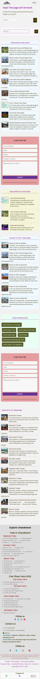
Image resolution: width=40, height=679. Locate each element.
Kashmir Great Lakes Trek (10, 540)
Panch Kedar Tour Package (11, 325)
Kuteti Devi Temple (15, 415)
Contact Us (35, 664)
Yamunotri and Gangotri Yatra (11, 589)
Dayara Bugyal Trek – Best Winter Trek (13, 569)
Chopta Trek (6, 553)
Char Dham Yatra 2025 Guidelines (20, 79)
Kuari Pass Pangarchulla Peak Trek (12, 551)
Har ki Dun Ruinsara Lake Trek (11, 555)
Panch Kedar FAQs (9, 335)
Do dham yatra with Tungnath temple (13, 591)
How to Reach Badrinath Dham (19, 91)
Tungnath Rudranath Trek (10, 603)
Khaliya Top (6, 542)
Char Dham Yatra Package (10, 584)
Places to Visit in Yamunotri (18, 265)
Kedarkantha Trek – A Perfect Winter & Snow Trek (17, 567)
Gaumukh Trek (29, 551)
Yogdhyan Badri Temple (17, 469)
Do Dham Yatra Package (10, 593)
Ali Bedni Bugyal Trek (27, 538)
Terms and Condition (27, 661)
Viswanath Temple (15, 425)
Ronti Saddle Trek (20, 561)
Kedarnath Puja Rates (17, 225)
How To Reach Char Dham (17, 103)
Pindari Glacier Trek (18, 553)
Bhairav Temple (14, 509)
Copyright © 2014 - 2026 (20, 666)
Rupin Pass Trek (7, 547)
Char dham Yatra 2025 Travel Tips (20, 70)
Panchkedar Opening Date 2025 (13, 340)
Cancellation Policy (17, 664)
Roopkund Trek (19, 547)
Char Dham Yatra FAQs (16, 113)
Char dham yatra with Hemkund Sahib (13, 582)
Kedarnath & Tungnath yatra (11, 605)
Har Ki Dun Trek (8, 561)
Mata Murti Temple (15, 478)
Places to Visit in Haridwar (17, 243)
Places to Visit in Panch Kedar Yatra (20, 58)
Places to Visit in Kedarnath (18, 298)
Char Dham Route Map (17, 198)
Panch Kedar (23, 335)
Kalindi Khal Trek (8, 571)
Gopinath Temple (14, 488)
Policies (7, 661)
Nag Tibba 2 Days (17, 542)
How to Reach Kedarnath (18, 212)
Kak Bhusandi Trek (21, 571)
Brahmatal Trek (8, 565)
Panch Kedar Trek (9, 330)
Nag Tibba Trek (8, 573)
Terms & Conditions (25, 182)
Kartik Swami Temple (16, 437)
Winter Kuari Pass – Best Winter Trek (13, 563)
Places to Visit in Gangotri (17, 275)
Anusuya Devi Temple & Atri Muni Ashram (22, 500)
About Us (28, 664)
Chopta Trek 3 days (25, 540)
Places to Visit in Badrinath (18, 286)
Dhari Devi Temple (15, 449)
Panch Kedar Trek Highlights (12, 344)
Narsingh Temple (14, 459)
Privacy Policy (33, 182)
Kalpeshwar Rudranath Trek (11, 601)
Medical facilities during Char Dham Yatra (22, 123)
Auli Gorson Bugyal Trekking (10, 538)
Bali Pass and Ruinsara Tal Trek (11, 549)
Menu (34, 3)
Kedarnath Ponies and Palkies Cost (20, 48)
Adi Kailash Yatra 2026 (9, 613)
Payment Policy (5, 664)
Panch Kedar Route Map (27, 330)
